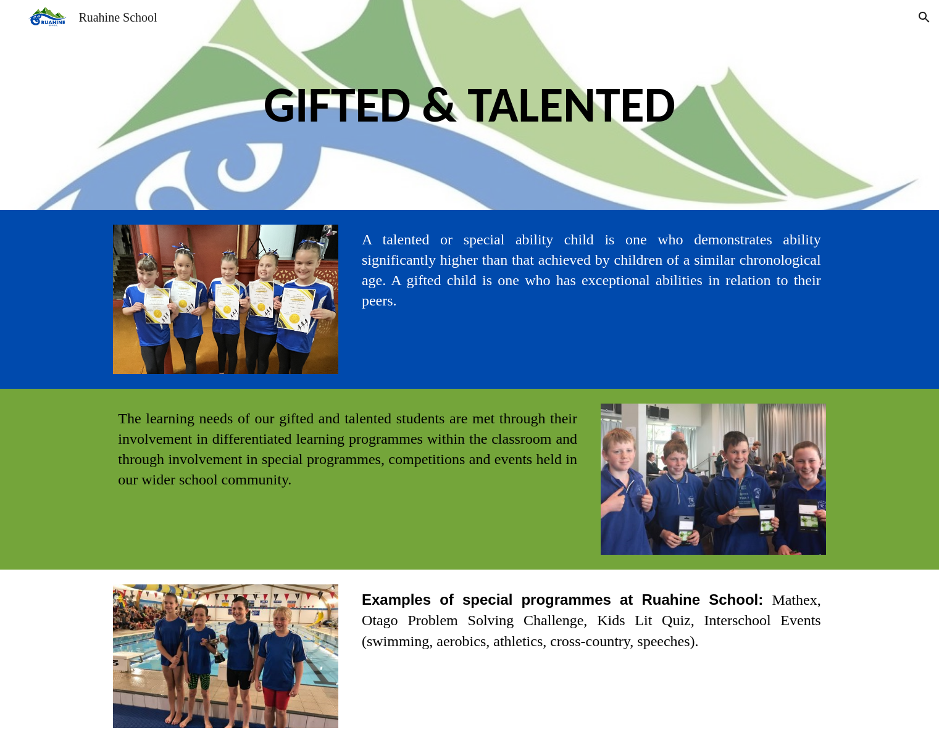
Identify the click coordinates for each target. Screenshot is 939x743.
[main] (469, 105)
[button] (924, 17)
